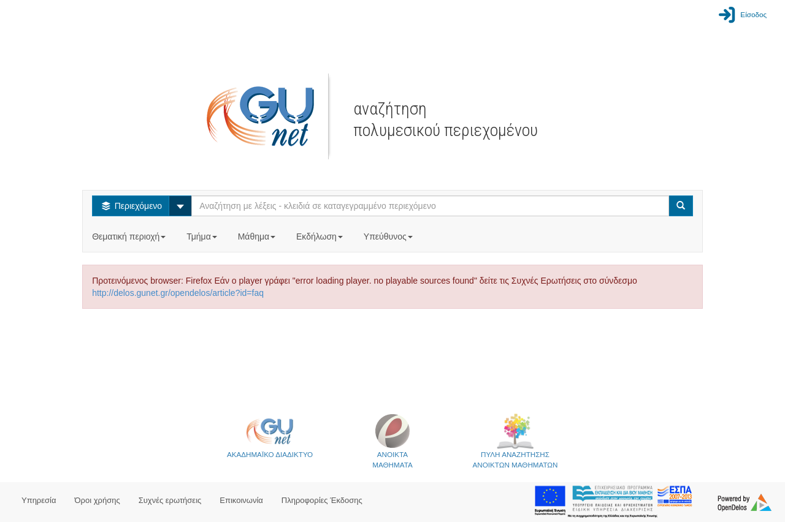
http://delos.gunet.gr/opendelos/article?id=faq (178, 293)
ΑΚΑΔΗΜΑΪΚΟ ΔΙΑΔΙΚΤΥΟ (270, 435)
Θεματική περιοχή (130, 236)
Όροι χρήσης (97, 500)
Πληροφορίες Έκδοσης (321, 500)
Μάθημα (258, 236)
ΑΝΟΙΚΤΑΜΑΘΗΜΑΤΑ (392, 441)
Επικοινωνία (241, 500)
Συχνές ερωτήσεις (170, 500)
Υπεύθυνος (389, 236)
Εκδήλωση (320, 236)
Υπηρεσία (38, 500)
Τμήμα (202, 236)
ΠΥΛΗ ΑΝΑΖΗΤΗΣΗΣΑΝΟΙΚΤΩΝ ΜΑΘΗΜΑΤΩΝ (515, 441)
